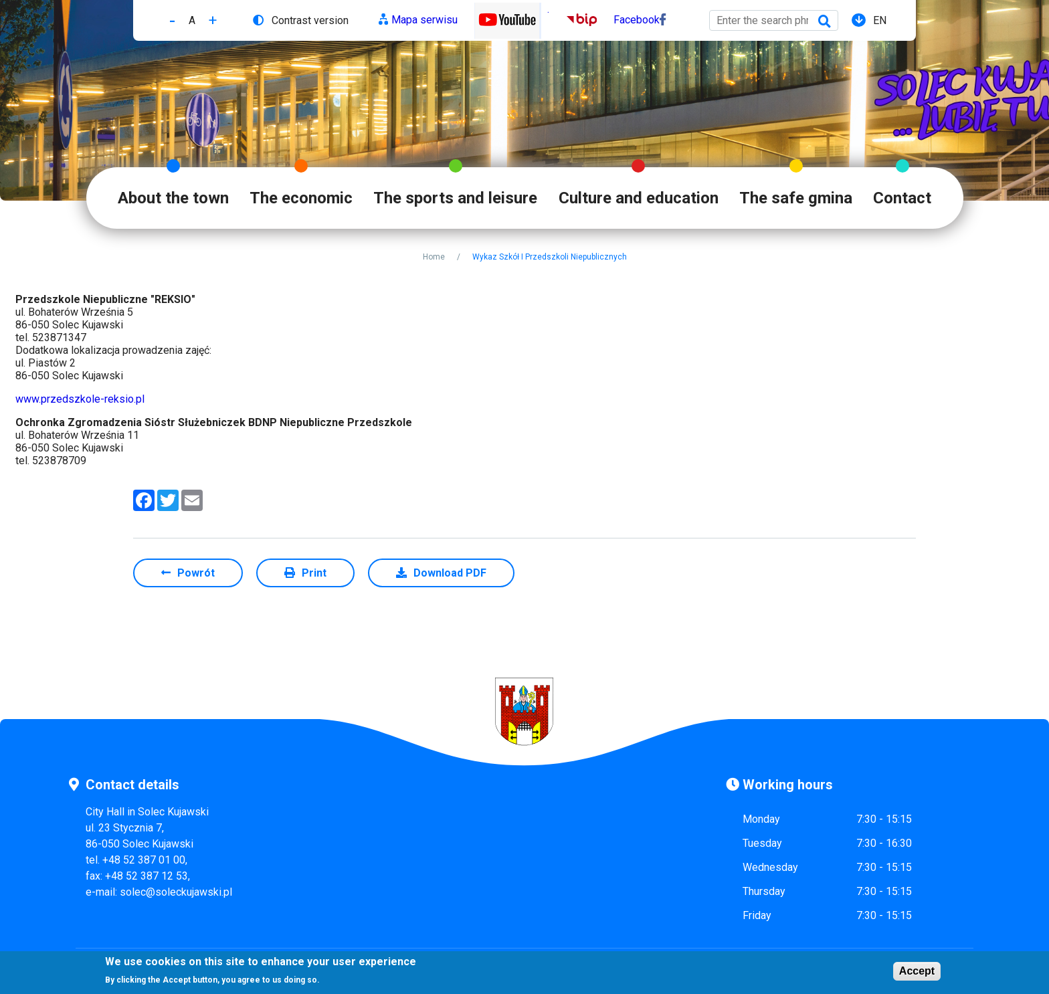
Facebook (636, 19)
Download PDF (449, 573)
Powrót (196, 573)
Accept (917, 972)
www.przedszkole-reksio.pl (80, 399)
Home (434, 257)
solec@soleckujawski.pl (176, 892)
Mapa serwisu (424, 19)
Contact (902, 198)
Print (314, 573)
